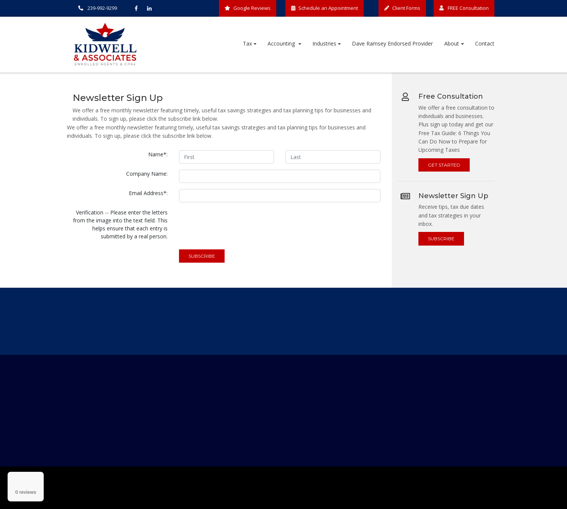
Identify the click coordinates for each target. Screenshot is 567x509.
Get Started (444, 165)
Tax (247, 43)
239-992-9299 (97, 8)
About (451, 43)
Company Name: (147, 173)
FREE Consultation (464, 8)
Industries (324, 43)
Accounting (282, 43)
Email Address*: (148, 193)
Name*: (158, 154)
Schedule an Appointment (324, 8)
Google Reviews (248, 8)
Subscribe (441, 238)
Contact (484, 43)
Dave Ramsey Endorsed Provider (392, 43)
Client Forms (402, 8)
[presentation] (237, 223)
